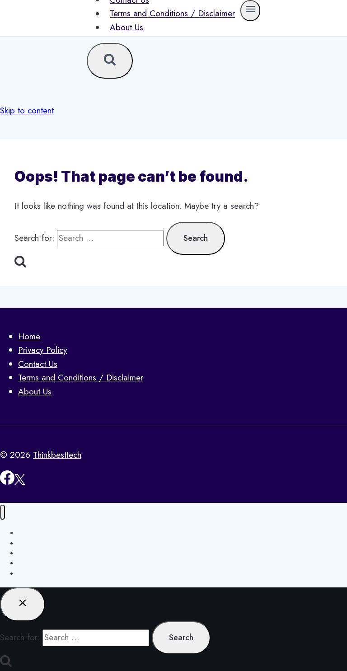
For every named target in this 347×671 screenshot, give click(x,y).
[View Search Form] (110, 61)
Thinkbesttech (57, 455)
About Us (126, 27)
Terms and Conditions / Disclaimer (172, 14)
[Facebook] (7, 482)
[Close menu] (2, 512)
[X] (19, 482)
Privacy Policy (42, 350)
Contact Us (37, 364)
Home (29, 336)
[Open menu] (250, 10)
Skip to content (27, 110)
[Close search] (22, 604)
